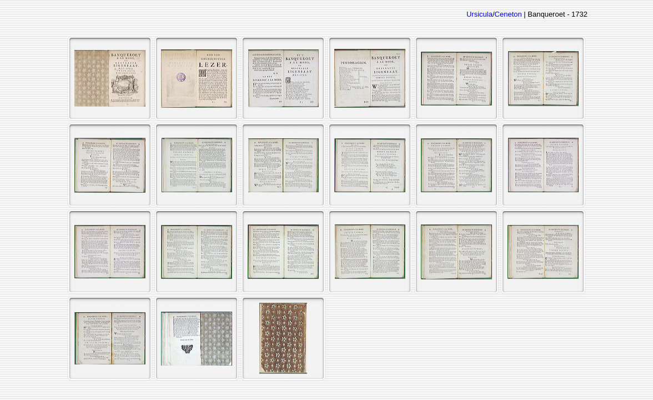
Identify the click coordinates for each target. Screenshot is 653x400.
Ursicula (479, 14)
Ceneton (508, 14)
